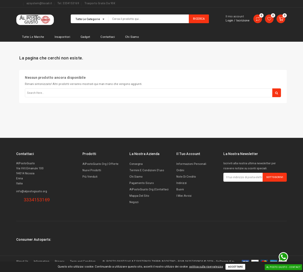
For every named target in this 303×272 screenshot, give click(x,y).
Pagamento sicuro (141, 183)
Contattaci (107, 37)
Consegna (136, 163)
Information (41, 261)
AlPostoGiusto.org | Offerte (101, 163)
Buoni (180, 189)
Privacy (60, 261)
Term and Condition (83, 261)
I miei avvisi (184, 195)
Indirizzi (181, 183)
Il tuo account (188, 154)
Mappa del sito (139, 195)
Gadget (85, 37)
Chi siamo (132, 37)
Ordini (180, 170)
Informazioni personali (191, 163)
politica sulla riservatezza (206, 266)
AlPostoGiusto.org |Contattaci (149, 189)
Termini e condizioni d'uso (146, 170)
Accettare (235, 266)
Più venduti (90, 176)
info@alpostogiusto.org (31, 191)
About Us (22, 261)
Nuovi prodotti (92, 170)
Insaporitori (62, 37)
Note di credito (186, 176)
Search (276, 92)
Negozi (134, 202)
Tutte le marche (33, 37)
